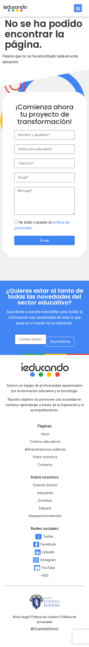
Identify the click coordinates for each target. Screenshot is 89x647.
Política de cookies (45, 617)
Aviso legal (21, 617)
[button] (78, 8)
